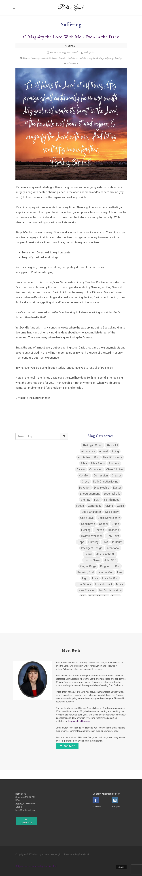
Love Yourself (103, 584)
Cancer (26, 58)
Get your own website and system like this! (36, 866)
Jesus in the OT (106, 554)
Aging (115, 451)
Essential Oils (112, 493)
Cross (85, 481)
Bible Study (98, 463)
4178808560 (29, 803)
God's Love (73, 58)
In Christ (117, 542)
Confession (100, 475)
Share (71, 46)
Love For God (110, 578)
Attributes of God (88, 457)
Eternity (85, 499)
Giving (109, 505)
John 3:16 (110, 560)
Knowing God (85, 572)
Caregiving (95, 469)
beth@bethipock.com (25, 810)
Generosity (94, 505)
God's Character (59, 58)
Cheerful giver (115, 469)
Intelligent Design (91, 548)
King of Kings (88, 566)
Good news (88, 523)
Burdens (114, 463)
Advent (103, 451)
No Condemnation (110, 590)
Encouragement (38, 58)
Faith (48, 58)
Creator (116, 475)
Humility (93, 542)
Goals (120, 505)
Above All (112, 445)
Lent (120, 572)
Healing (99, 58)
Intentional (112, 548)
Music (120, 584)
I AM (105, 542)
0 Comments (71, 63)
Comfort (84, 475)
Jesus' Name (92, 560)
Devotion (84, 487)
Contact (67, 746)
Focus (80, 505)
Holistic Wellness (92, 536)
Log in (121, 867)
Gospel (103, 523)
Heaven (99, 530)
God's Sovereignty (87, 58)
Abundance (88, 451)
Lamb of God (105, 572)
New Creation (87, 590)
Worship (118, 58)
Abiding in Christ (92, 445)
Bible (84, 463)
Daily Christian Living (105, 481)
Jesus (88, 554)
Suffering (109, 58)
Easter (117, 487)
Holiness (113, 530)
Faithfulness (111, 499)
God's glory (112, 511)
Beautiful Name (112, 457)
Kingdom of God (110, 566)
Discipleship (101, 487)
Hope (81, 542)
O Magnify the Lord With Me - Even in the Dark (71, 37)
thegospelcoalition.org (79, 721)
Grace (115, 523)
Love (95, 578)
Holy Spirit (113, 536)
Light (85, 578)
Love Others (83, 584)
